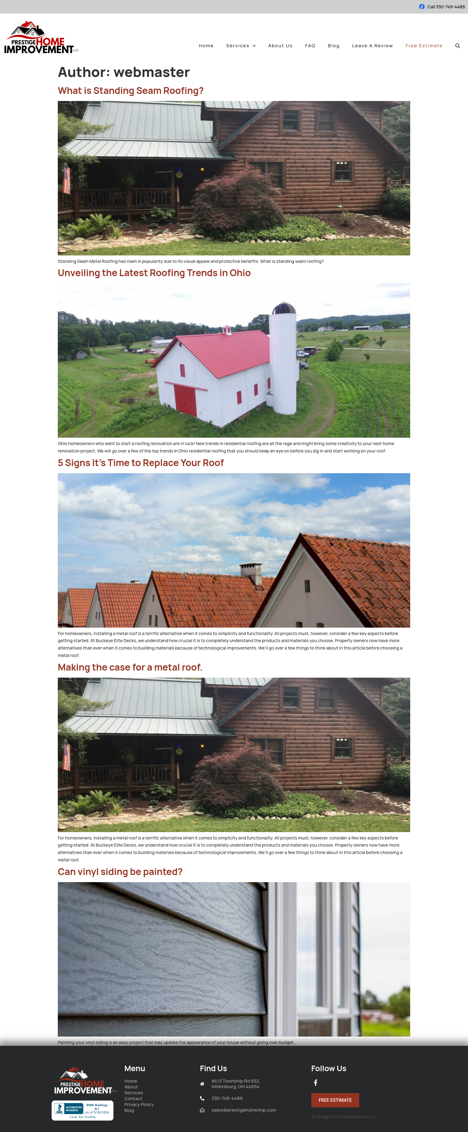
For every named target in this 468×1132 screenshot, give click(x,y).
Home (206, 45)
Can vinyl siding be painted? (120, 871)
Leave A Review (372, 45)
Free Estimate (424, 45)
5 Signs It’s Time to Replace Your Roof (141, 462)
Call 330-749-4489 (446, 7)
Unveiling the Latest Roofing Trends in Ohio (154, 272)
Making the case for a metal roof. (130, 667)
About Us (280, 45)
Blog (334, 45)
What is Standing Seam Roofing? (131, 90)
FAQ (310, 45)
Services (241, 46)
